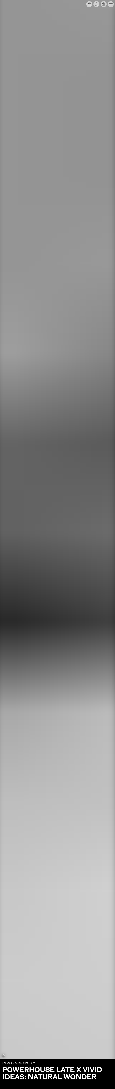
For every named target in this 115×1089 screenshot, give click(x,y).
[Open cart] (89, 4)
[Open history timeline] (104, 4)
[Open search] (96, 4)
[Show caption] (3, 1055)
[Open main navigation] (111, 4)
